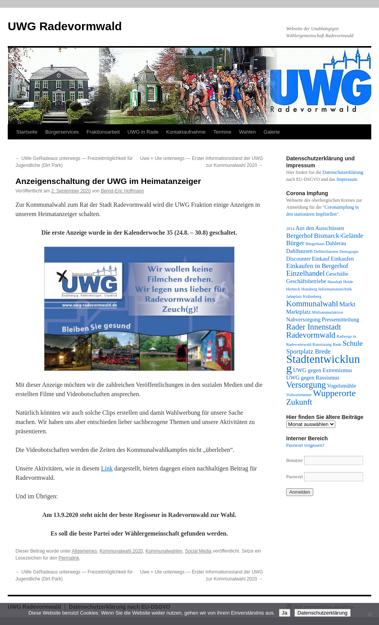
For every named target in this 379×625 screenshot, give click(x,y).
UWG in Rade (143, 132)
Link (107, 468)
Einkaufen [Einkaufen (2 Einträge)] (342, 259)
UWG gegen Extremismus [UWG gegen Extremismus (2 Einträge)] (322, 370)
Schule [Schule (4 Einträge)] (353, 343)
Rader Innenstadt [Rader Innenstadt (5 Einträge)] (313, 326)
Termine (222, 132)
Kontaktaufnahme (186, 132)
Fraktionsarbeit (103, 132)
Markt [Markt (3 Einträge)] (347, 304)
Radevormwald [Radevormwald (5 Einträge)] (310, 335)
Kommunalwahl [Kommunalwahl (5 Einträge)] (312, 303)
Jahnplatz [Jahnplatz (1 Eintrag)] (294, 296)
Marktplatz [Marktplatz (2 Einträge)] (298, 312)
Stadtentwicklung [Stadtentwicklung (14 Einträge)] (323, 363)
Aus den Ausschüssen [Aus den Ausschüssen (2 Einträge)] (319, 228)
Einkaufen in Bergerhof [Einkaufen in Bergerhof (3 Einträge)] (317, 266)
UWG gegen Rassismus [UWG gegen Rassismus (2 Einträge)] (312, 377)
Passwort (294, 476)
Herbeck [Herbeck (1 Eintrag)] (293, 289)
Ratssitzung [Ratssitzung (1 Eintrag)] (322, 344)
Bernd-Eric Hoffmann (122, 191)
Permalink (68, 558)
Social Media (198, 551)
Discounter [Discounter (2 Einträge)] (298, 259)
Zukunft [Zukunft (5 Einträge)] (299, 402)
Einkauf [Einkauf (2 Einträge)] (321, 259)
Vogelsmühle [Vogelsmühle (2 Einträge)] (341, 386)
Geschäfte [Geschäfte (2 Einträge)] (337, 274)
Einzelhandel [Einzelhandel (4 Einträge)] (305, 273)
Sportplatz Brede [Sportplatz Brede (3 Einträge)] (308, 351)
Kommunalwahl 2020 (121, 551)
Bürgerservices (62, 132)
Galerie (272, 132)
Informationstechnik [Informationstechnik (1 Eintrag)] (335, 289)
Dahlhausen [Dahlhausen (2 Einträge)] (299, 251)
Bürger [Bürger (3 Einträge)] (295, 243)
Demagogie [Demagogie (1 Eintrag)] (349, 251)
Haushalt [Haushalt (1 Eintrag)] (335, 282)
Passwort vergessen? (305, 445)
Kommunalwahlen (163, 551)
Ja (284, 613)
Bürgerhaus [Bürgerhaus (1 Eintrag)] (315, 244)
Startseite (27, 132)
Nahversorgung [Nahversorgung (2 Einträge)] (303, 319)
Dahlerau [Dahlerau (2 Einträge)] (336, 243)
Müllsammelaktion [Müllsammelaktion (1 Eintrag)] (327, 312)
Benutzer (295, 460)
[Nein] (369, 614)
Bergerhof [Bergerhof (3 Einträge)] (299, 235)
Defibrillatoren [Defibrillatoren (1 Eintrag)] (326, 251)
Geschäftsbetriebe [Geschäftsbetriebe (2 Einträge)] (306, 281)
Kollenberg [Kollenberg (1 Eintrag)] (312, 296)
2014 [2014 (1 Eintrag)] (290, 229)
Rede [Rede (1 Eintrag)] (337, 344)
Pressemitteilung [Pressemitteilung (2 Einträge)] (340, 319)
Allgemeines (84, 551)
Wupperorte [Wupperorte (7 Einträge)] (334, 393)
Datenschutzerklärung (343, 172)
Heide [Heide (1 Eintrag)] (348, 282)
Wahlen (247, 132)
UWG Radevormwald (65, 26)
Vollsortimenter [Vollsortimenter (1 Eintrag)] (299, 395)
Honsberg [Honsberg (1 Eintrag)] (309, 289)
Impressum (346, 179)
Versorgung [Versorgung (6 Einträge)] (306, 385)
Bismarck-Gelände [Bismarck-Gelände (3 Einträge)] (339, 235)
